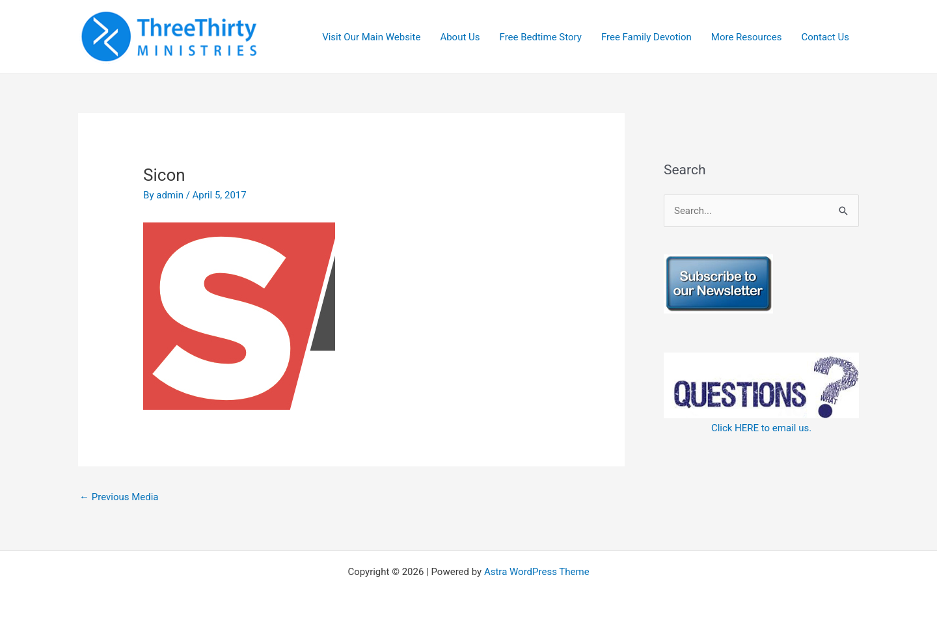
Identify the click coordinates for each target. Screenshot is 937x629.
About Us (460, 37)
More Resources (746, 37)
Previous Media (119, 497)
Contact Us (825, 37)
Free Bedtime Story (541, 37)
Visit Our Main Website (371, 37)
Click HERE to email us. (761, 428)
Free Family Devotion (646, 37)
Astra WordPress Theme (537, 572)
